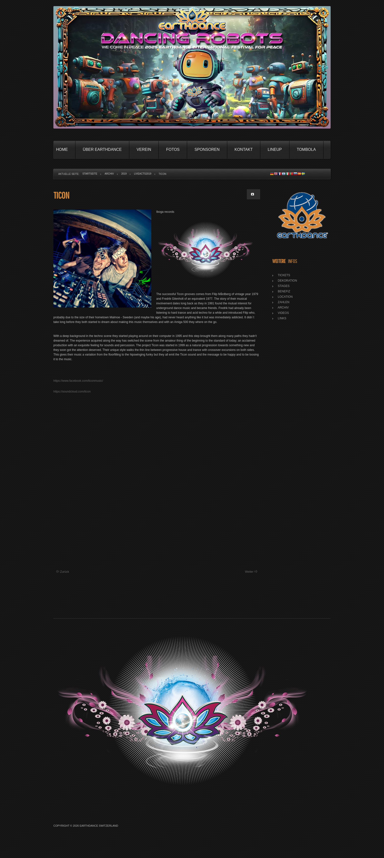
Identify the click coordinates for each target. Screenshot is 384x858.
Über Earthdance (102, 149)
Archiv (109, 173)
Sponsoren (206, 149)
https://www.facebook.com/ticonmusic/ (78, 380)
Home (62, 149)
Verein (144, 149)
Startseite (89, 173)
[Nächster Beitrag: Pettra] (251, 572)
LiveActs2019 (142, 173)
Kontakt (244, 149)
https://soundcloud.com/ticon (72, 391)
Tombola (306, 149)
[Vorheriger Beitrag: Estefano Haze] (62, 572)
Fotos (173, 149)
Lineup (275, 149)
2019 (124, 173)
